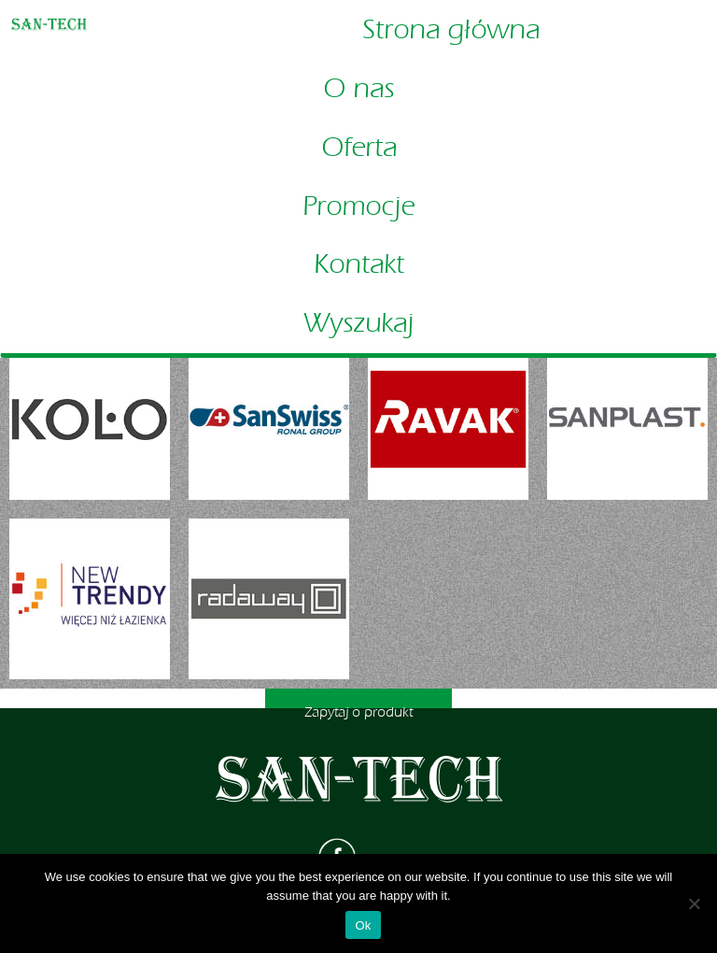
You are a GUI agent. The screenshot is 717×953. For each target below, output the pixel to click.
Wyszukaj (358, 323)
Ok (363, 925)
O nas (358, 89)
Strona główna (451, 30)
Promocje (358, 206)
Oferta (359, 148)
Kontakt (359, 264)
